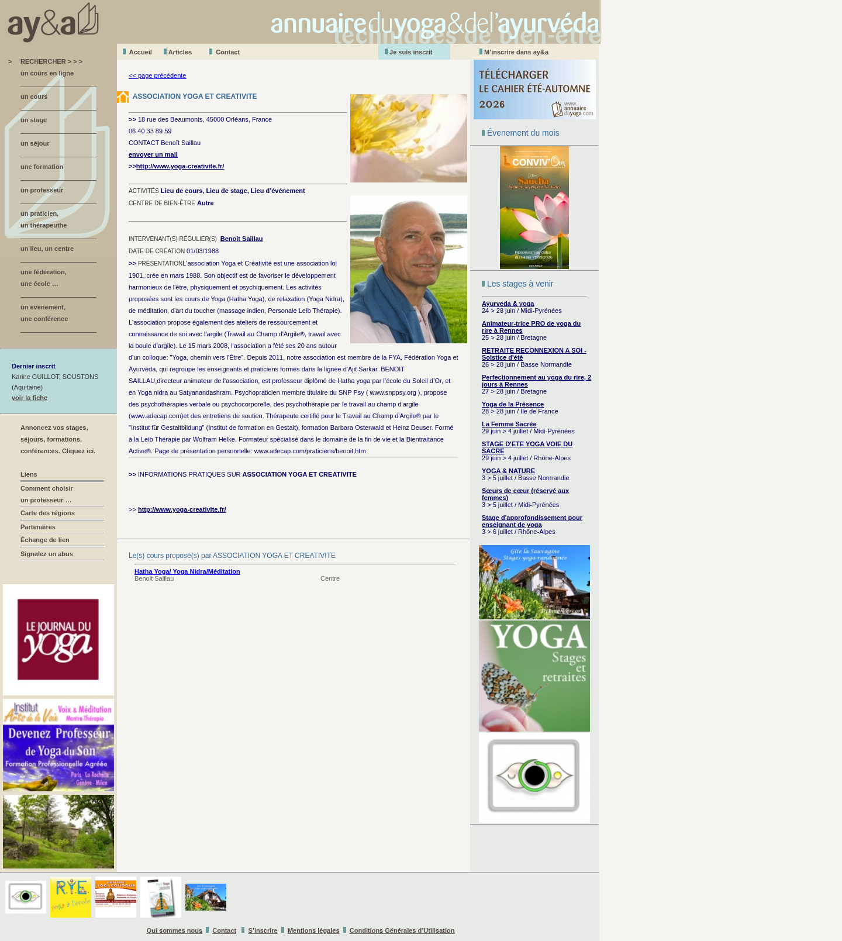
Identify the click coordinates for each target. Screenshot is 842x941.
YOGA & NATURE (508, 470)
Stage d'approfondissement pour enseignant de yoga (532, 521)
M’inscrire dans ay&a (516, 52)
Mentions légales (314, 930)
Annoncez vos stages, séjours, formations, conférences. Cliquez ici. (57, 439)
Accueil (140, 52)
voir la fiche (29, 397)
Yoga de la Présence (513, 404)
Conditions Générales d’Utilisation (402, 930)
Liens (28, 474)
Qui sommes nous (174, 930)
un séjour (35, 143)
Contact (228, 52)
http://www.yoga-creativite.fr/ (180, 166)
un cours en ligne (47, 73)
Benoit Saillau (241, 238)
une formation (41, 166)
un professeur (41, 190)
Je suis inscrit (410, 52)
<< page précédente (157, 75)
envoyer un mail (153, 154)
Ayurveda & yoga (508, 303)
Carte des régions (47, 512)
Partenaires (38, 526)
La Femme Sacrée (509, 424)
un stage (33, 119)
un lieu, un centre (47, 248)
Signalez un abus (46, 553)
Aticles (180, 52)
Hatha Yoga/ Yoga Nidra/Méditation (187, 571)
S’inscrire (263, 930)
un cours (33, 96)
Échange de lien (45, 539)
